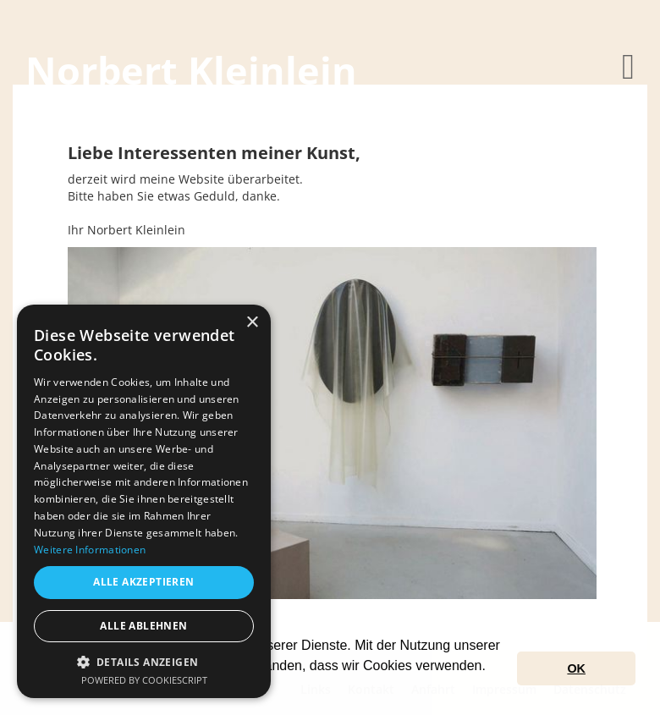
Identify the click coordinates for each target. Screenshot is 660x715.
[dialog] (144, 501)
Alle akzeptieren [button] (143, 582)
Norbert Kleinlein (191, 70)
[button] (144, 661)
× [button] (251, 322)
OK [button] (576, 668)
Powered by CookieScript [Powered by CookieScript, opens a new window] (144, 680)
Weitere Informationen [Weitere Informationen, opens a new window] (90, 549)
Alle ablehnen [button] (143, 626)
